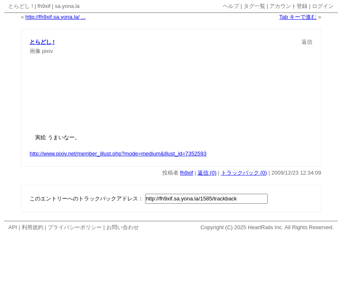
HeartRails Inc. (265, 227)
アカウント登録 (288, 6)
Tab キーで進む (298, 17)
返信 (307, 42)
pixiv (47, 51)
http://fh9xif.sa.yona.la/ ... (55, 17)
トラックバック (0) (244, 173)
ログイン (323, 6)
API (12, 227)
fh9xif (44, 6)
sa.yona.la (67, 6)
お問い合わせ (122, 227)
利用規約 (32, 227)
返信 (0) (207, 173)
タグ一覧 (254, 6)
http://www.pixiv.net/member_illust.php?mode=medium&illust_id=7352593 (118, 153)
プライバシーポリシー (75, 227)
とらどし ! (20, 6)
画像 (35, 51)
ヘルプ (231, 6)
